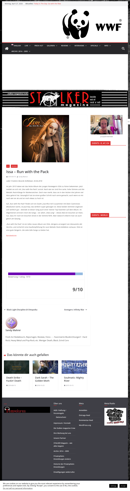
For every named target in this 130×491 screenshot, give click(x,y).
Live (26, 45)
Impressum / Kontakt (62, 423)
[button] (29, 45)
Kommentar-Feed (86, 420)
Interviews (79, 45)
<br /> (13, 254)
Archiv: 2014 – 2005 (19, 51)
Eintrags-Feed (84, 415)
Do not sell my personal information (17, 488)
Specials (94, 45)
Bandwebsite (11, 235)
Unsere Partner (60, 438)
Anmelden (83, 410)
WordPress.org (85, 425)
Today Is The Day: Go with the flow (47, 3)
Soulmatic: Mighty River (74, 379)
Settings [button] (113, 486)
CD (8, 166)
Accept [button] (123, 486)
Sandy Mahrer (23, 177)
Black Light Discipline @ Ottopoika (20, 309)
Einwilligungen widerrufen (64, 472)
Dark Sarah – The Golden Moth (44, 379)
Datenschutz (61, 417)
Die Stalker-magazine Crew (64, 428)
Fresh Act (38, 45)
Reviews (64, 45)
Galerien (51, 45)
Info (106, 45)
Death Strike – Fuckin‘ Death (14, 379)
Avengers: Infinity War (75, 309)
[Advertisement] (65, 71)
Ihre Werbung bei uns (62, 433)
